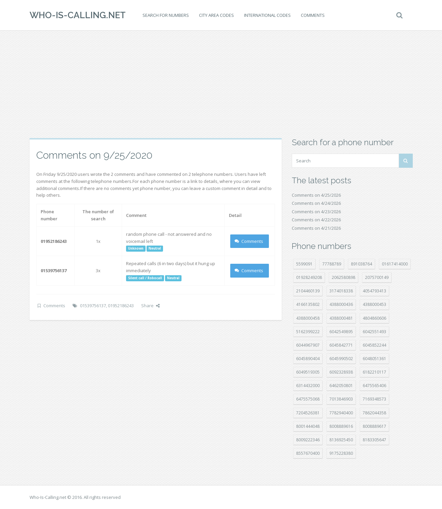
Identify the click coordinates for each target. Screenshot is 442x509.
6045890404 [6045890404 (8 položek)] (308, 358)
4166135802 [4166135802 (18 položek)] (308, 304)
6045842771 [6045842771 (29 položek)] (341, 345)
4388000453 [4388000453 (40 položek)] (374, 304)
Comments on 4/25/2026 (316, 195)
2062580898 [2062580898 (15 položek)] (343, 277)
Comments (313, 15)
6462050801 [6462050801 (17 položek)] (341, 385)
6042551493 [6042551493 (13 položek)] (374, 332)
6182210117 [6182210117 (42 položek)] (374, 372)
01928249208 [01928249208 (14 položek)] (309, 277)
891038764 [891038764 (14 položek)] (361, 264)
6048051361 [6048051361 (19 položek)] (374, 358)
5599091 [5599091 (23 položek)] (304, 264)
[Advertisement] (221, 84)
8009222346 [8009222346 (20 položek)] (308, 440)
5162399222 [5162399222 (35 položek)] (308, 332)
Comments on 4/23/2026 (316, 212)
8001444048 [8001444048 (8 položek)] (308, 426)
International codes (267, 15)
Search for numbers (166, 15)
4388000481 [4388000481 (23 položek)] (341, 318)
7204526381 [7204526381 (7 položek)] (308, 413)
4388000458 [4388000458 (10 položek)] (308, 318)
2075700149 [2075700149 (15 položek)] (377, 277)
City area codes (216, 15)
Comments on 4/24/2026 (316, 203)
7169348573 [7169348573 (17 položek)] (374, 399)
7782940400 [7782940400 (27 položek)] (341, 413)
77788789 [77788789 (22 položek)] (331, 264)
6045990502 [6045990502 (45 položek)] (341, 358)
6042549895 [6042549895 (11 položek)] (341, 332)
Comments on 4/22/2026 (316, 220)
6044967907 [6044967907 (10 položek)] (308, 345)
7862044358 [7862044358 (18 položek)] (374, 413)
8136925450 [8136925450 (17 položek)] (341, 440)
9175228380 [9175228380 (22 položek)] (341, 453)
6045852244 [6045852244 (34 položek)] (374, 345)
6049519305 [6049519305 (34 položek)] (308, 372)
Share (150, 306)
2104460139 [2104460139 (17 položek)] (308, 291)
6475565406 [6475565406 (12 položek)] (374, 385)
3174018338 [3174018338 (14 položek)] (341, 291)
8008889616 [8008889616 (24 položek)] (341, 426)
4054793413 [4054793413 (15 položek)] (374, 291)
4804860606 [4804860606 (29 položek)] (374, 318)
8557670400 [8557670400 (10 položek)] (308, 453)
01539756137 (93, 306)
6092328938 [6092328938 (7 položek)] (341, 372)
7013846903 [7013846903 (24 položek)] (341, 399)
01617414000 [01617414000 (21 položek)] (395, 264)
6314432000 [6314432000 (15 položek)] (308, 385)
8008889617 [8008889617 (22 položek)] (374, 426)
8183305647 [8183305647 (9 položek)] (374, 440)
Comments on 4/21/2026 (316, 228)
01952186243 (121, 306)
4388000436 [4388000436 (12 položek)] (341, 304)
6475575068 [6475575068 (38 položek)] (308, 399)
